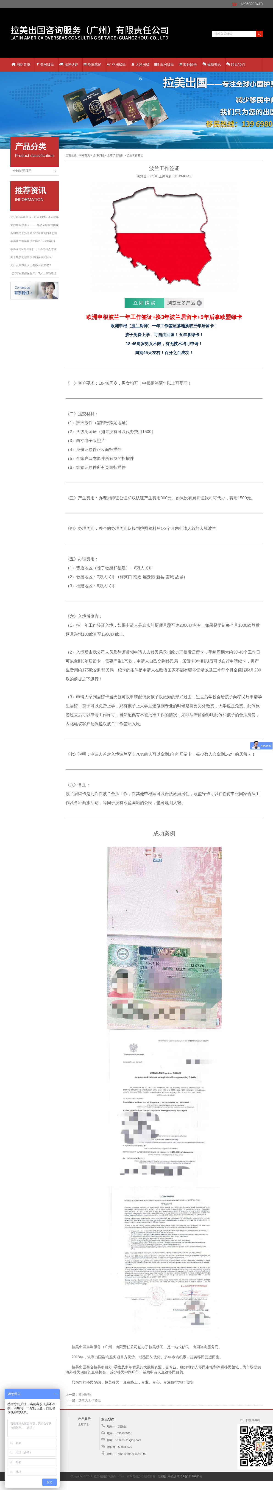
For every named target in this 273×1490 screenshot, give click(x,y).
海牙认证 (68, 64)
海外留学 (188, 65)
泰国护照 (84, 1394)
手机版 (172, 1476)
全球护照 (98, 155)
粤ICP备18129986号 (189, 1476)
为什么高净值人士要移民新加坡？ (31, 265)
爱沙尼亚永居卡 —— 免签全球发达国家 (34, 225)
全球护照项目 (22, 171)
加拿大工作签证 (89, 1400)
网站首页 (20, 65)
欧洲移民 (92, 65)
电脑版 (162, 1476)
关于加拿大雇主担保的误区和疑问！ (32, 257)
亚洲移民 (116, 65)
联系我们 (235, 64)
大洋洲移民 (140, 67)
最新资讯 (212, 64)
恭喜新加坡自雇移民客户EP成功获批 (32, 241)
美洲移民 (45, 64)
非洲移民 (164, 65)
